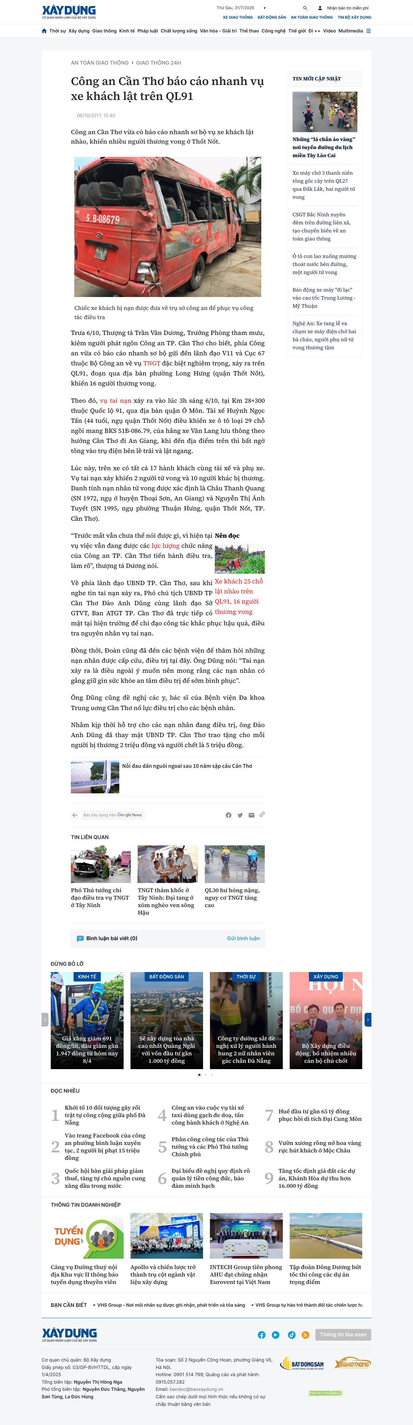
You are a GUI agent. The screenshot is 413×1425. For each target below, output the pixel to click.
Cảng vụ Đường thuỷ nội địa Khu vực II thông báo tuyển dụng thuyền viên (84, 1274)
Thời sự (57, 31)
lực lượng (165, 545)
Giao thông (104, 31)
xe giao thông (238, 17)
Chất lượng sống (179, 31)
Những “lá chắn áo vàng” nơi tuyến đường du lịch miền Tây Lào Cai (324, 147)
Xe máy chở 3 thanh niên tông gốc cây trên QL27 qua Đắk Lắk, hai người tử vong (324, 185)
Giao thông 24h (158, 63)
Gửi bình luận (243, 939)
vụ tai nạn (115, 400)
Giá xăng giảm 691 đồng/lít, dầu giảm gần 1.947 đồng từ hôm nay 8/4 (87, 1050)
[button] (199, 1075)
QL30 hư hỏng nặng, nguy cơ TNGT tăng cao (232, 897)
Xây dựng (79, 31)
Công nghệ (274, 31)
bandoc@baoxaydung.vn (196, 1389)
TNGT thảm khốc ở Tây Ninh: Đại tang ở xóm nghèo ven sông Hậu (166, 901)
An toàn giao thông (312, 17)
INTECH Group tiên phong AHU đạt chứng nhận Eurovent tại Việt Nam (246, 1274)
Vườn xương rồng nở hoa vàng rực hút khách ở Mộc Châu (319, 1146)
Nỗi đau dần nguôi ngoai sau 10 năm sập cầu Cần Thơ (187, 766)
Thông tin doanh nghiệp (86, 1205)
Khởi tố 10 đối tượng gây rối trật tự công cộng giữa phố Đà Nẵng (105, 1115)
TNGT (151, 363)
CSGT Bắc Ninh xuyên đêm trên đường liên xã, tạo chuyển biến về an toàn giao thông (322, 226)
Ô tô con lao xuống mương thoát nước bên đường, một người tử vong (324, 264)
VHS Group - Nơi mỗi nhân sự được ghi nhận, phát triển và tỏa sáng (171, 1305)
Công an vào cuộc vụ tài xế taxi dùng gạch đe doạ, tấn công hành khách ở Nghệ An (210, 1115)
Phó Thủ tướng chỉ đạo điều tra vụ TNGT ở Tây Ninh (100, 897)
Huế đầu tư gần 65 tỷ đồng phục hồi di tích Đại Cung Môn (320, 1115)
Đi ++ (314, 31)
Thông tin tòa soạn (343, 1335)
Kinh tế (127, 31)
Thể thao (249, 31)
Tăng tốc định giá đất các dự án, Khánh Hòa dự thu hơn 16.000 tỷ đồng (316, 1178)
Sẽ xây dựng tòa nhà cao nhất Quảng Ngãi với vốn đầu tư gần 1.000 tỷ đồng (166, 1050)
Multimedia (350, 31)
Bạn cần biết (69, 1305)
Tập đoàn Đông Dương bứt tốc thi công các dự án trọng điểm (325, 1274)
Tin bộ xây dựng (354, 17)
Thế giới (297, 31)
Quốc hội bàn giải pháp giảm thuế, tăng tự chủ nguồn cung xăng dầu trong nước (105, 1178)
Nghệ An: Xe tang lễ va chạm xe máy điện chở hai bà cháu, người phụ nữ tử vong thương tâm (324, 335)
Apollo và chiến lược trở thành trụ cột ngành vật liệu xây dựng (163, 1274)
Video (329, 31)
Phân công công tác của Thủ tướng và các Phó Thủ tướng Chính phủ (210, 1146)
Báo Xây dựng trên (113, 815)
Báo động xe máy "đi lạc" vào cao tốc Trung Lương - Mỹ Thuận (324, 298)
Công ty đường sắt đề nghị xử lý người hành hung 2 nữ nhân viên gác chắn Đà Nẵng (246, 1050)
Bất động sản (272, 17)
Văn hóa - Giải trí (218, 31)
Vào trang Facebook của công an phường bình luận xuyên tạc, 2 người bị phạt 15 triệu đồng (105, 1147)
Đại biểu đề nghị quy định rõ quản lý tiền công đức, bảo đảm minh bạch (211, 1178)
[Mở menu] (368, 31)
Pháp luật (147, 31)
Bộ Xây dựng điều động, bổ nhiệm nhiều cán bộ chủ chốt (325, 1053)
